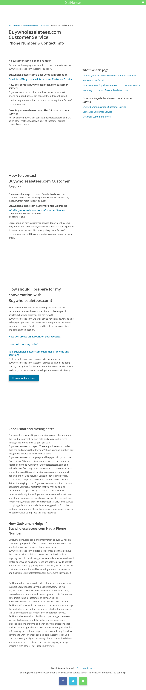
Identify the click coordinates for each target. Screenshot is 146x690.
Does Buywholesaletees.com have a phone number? (109, 75)
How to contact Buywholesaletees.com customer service (111, 85)
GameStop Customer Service (97, 111)
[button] (143, 2)
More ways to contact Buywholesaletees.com (105, 90)
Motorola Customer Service (96, 116)
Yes (78, 668)
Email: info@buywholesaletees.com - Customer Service (41, 79)
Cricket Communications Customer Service (104, 106)
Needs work (88, 668)
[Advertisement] (41, 149)
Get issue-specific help (93, 80)
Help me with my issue (23, 378)
